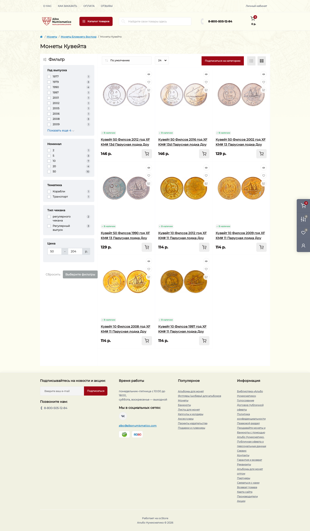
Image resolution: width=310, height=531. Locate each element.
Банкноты (184, 405)
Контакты (243, 455)
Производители (247, 496)
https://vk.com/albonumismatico (123, 416)
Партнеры (243, 478)
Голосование (245, 400)
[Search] (123, 21)
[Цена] (54, 251)
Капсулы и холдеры (190, 414)
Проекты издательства (192, 423)
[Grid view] (262, 60)
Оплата (89, 5)
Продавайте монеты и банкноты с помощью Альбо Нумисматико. (251, 432)
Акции (241, 501)
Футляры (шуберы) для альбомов (199, 395)
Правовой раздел (248, 423)
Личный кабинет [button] (256, 5)
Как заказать (67, 5)
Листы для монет (189, 409)
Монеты (52, 36)
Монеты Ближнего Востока (78, 36)
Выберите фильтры (80, 274)
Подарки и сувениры (191, 427)
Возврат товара (247, 487)
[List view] (251, 60)
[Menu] (96, 21)
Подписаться (95, 390)
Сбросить (53, 274)
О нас (47, 5)
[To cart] (147, 153)
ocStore (163, 518)
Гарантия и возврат (249, 459)
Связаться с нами (248, 482)
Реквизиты (244, 464)
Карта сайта (244, 491)
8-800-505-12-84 (220, 21)
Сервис (242, 450)
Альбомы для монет (191, 391)
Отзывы (107, 5)
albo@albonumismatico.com (138, 425)
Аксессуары (185, 418)
